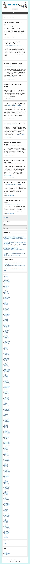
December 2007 (7, 528)
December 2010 (7, 486)
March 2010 (6, 497)
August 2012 (6, 461)
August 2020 (6, 359)
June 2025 (6, 288)
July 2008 (6, 520)
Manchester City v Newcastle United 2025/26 (11, 248)
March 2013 (6, 453)
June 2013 (6, 449)
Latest (8, 79)
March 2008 (6, 525)
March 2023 (6, 321)
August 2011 (6, 476)
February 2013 (6, 454)
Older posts (5, 217)
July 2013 (6, 448)
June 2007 (6, 536)
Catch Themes (18, 561)
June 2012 (6, 464)
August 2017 (6, 400)
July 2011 (6, 477)
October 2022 (6, 327)
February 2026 (6, 279)
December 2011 (7, 471)
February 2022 (6, 337)
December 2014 (7, 432)
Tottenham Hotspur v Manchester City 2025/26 (12, 255)
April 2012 (6, 466)
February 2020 (6, 366)
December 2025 (7, 281)
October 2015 (6, 420)
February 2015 (6, 430)
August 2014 (6, 437)
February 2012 (6, 469)
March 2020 (6, 365)
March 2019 (6, 380)
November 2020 (7, 355)
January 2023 (6, 324)
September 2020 (7, 358)
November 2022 (7, 326)
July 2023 (6, 316)
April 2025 (6, 291)
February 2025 (6, 293)
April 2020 (6, 364)
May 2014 (6, 439)
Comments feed (7, 553)
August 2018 (6, 387)
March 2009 (6, 511)
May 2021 (6, 348)
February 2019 (6, 381)
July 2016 (6, 413)
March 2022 (6, 336)
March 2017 (6, 404)
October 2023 (6, 313)
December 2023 (7, 310)
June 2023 (6, 318)
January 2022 (6, 338)
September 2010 (7, 489)
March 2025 (6, 292)
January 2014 (6, 441)
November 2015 (7, 419)
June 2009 (6, 508)
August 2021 (6, 344)
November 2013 (7, 443)
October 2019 (6, 371)
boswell (14, 26)
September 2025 (7, 285)
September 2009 (7, 504)
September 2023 (7, 314)
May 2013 (6, 450)
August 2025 (6, 286)
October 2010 (6, 488)
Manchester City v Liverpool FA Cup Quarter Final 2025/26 (14, 236)
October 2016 (6, 409)
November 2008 (7, 515)
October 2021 (6, 342)
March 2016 (6, 415)
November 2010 (7, 487)
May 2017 (6, 403)
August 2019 (6, 374)
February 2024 (6, 308)
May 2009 (6, 509)
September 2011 (7, 475)
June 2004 (6, 537)
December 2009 (7, 500)
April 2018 (6, 391)
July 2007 (6, 534)
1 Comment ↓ (19, 124)
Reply (11, 137)
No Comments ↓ (19, 26)
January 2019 (6, 382)
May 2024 (6, 304)
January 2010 (6, 499)
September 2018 (7, 386)
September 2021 (7, 343)
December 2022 (7, 325)
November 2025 (7, 282)
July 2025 (6, 287)
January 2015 (6, 431)
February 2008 (6, 526)
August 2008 (6, 519)
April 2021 (6, 349)
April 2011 (6, 481)
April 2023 (6, 320)
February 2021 (6, 352)
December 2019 (7, 369)
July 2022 (6, 331)
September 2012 (7, 460)
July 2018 (6, 388)
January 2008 (6, 527)
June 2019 (6, 376)
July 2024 (6, 302)
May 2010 (6, 494)
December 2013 (7, 442)
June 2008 (6, 521)
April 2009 (6, 510)
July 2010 (6, 492)
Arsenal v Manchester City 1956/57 (14, 123)
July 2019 (6, 375)
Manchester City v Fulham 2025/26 (10, 250)
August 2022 (6, 330)
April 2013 (6, 452)
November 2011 (7, 472)
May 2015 (6, 426)
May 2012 (6, 465)
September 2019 (7, 372)
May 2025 (6, 290)
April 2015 (6, 427)
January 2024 (6, 309)
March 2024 (6, 307)
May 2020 (6, 363)
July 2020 (6, 360)
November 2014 (7, 433)
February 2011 (6, 483)
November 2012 (7, 458)
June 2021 (6, 347)
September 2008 (7, 517)
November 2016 (7, 408)
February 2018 (6, 393)
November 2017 (7, 397)
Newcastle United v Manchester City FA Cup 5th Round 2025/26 (15, 244)
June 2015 (6, 425)
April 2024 (6, 305)
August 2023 (6, 315)
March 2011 (6, 482)
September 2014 (7, 436)
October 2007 (6, 531)
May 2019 (6, 377)
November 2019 (7, 370)
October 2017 (6, 398)
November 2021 (7, 341)
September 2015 (7, 421)
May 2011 (6, 480)
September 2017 (7, 399)
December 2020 (7, 354)
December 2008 (7, 514)
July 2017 (6, 402)
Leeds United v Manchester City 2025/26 (11, 247)
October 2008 (6, 516)
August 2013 (6, 447)
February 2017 (6, 405)
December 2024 (7, 296)
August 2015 (6, 422)
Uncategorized (6, 544)
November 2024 (7, 297)
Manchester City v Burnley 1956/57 (14, 104)
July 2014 (6, 438)
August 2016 (6, 411)
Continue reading (12, 76)
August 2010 (6, 491)
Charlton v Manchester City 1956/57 (14, 183)
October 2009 (6, 503)
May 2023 (6, 319)
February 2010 (6, 498)
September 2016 (7, 410)
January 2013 (6, 455)
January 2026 (6, 280)
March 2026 (6, 277)
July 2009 (6, 506)
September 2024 (7, 299)
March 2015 (6, 428)
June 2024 (6, 303)
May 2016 (6, 414)
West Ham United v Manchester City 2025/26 (11, 241)
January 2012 (6, 470)
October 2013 (6, 444)
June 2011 (6, 478)
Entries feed (6, 552)
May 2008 (6, 522)
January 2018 (6, 394)
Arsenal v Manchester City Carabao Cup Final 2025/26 (13, 237)
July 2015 (6, 424)
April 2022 (6, 335)
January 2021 (6, 353)
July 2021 (6, 346)
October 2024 (6, 298)
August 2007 (6, 533)
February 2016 (6, 416)
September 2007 (7, 532)
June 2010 (6, 493)
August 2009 (6, 505)
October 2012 (6, 459)
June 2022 (6, 332)
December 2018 (7, 383)
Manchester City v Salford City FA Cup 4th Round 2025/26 (14, 249)
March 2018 (6, 392)
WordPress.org (6, 554)
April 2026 (6, 276)
